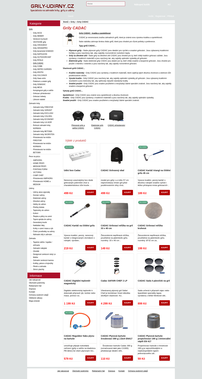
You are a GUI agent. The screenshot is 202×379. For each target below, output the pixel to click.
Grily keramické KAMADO (43, 51)
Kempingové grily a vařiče (43, 90)
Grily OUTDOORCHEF (42, 57)
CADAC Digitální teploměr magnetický (77, 282)
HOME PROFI (38, 163)
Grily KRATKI (38, 72)
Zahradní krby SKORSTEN (43, 134)
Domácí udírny (39, 195)
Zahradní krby (34, 103)
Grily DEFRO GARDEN (42, 69)
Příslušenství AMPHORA (43, 178)
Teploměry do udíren (41, 210)
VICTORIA (37, 172)
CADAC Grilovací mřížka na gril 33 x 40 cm (117, 226)
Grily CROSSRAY (40, 45)
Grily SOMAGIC (39, 84)
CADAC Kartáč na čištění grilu (79, 225)
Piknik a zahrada (39, 266)
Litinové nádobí (39, 99)
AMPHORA (37, 160)
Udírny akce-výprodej (41, 192)
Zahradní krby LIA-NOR (42, 122)
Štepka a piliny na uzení (42, 216)
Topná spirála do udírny (42, 219)
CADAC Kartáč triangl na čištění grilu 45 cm (154, 171)
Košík (150, 16)
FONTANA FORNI (40, 169)
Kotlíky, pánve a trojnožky (43, 263)
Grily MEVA (37, 87)
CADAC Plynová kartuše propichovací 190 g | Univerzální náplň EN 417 (154, 339)
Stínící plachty (38, 269)
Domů (146, 16)
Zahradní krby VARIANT (42, 110)
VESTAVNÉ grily (39, 42)
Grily (31, 29)
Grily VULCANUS (40, 75)
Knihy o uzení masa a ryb (43, 228)
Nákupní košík (142, 4)
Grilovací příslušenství (41, 93)
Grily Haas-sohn (39, 78)
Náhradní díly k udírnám (42, 234)
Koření (35, 213)
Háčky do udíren (39, 204)
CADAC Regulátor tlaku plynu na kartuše (79, 337)
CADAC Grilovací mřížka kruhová (150, 226)
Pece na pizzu (34, 156)
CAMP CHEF (38, 175)
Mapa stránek (34, 301)
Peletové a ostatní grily (42, 81)
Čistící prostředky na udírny (44, 231)
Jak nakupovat (34, 280)
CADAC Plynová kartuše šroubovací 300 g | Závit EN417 (116, 337)
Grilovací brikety (39, 96)
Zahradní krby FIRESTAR (43, 107)
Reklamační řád (35, 286)
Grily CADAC (38, 63)
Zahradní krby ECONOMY (43, 119)
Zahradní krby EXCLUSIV (43, 113)
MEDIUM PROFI (39, 166)
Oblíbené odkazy (35, 298)
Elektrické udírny (39, 198)
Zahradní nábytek (40, 248)
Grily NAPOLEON (40, 54)
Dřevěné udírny (39, 201)
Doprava (32, 289)
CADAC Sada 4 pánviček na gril (154, 281)
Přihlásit (170, 16)
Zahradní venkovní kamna (43, 260)
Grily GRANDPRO (40, 48)
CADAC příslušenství (116, 125)
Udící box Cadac (72, 170)
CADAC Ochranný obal (112, 170)
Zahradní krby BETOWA (42, 131)
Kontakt (32, 292)
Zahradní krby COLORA (42, 116)
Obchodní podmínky (37, 283)
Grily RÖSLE (38, 60)
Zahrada (32, 238)
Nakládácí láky (39, 225)
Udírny (31, 188)
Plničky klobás (38, 207)
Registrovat (160, 16)
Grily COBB (37, 66)
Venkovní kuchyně (40, 39)
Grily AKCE (37, 33)
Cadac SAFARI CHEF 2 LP (114, 281)
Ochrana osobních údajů (38, 295)
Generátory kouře (40, 222)
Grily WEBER (38, 36)
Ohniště (36, 251)
